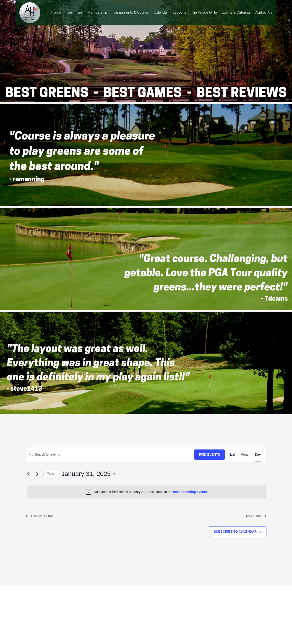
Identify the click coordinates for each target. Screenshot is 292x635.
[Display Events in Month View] (244, 454)
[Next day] (37, 474)
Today (50, 473)
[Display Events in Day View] (258, 454)
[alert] (146, 491)
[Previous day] (28, 474)
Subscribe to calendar (235, 531)
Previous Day (39, 516)
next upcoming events (190, 492)
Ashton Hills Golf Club (29, 12)
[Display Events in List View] (232, 454)
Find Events (209, 454)
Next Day (256, 516)
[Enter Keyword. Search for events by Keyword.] (110, 454)
